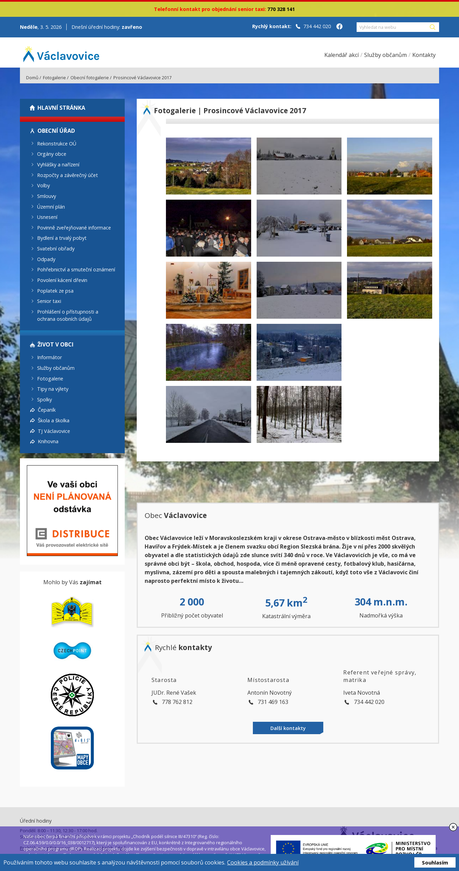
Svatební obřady (56, 248)
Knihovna (48, 441)
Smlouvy (46, 196)
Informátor (49, 357)
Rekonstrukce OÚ (56, 143)
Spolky (44, 399)
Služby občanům (56, 368)
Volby (43, 185)
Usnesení (47, 217)
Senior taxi (49, 301)
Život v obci (55, 344)
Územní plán (51, 206)
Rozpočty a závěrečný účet (67, 175)
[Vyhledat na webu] (393, 27)
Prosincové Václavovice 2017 (142, 77)
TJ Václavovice (54, 430)
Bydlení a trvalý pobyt (62, 238)
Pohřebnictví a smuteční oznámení (76, 269)
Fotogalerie (54, 77)
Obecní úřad (56, 130)
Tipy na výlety (52, 389)
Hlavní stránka (61, 107)
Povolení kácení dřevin (62, 280)
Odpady (46, 259)
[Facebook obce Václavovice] (339, 27)
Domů (32, 77)
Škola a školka (53, 420)
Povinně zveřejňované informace (74, 227)
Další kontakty (288, 728)
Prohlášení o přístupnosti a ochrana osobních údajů (67, 315)
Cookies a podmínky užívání (263, 862)
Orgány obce (51, 154)
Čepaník (47, 410)
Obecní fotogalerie (89, 77)
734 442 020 (317, 26)
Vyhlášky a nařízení (58, 164)
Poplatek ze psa (55, 290)
